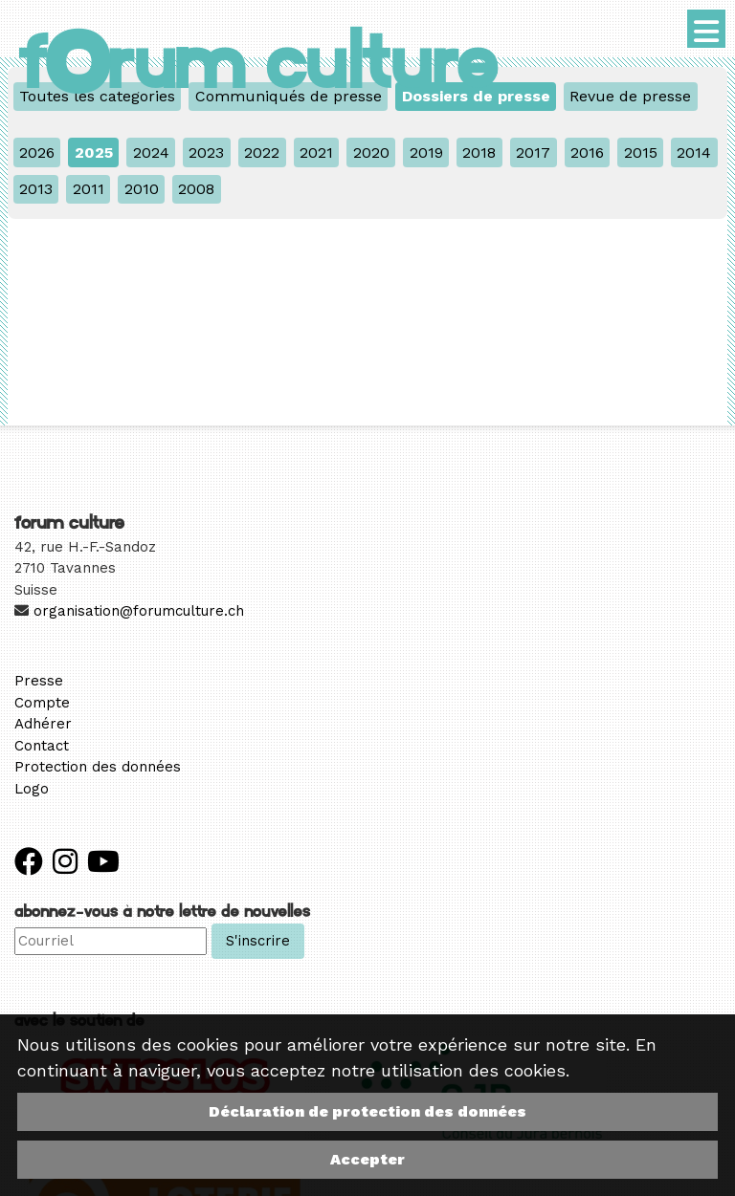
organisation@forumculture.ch (138, 611)
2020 (371, 152)
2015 (640, 152)
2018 (479, 152)
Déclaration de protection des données (367, 1111)
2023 (206, 152)
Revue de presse (630, 96)
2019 (426, 152)
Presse (38, 680)
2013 (36, 189)
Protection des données (97, 766)
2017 (533, 152)
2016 (587, 152)
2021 (316, 152)
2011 (88, 189)
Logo (31, 788)
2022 (261, 152)
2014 (694, 152)
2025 (94, 152)
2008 (196, 189)
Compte (42, 702)
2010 (141, 189)
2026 (37, 152)
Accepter (367, 1159)
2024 (151, 152)
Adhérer (43, 723)
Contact (41, 745)
